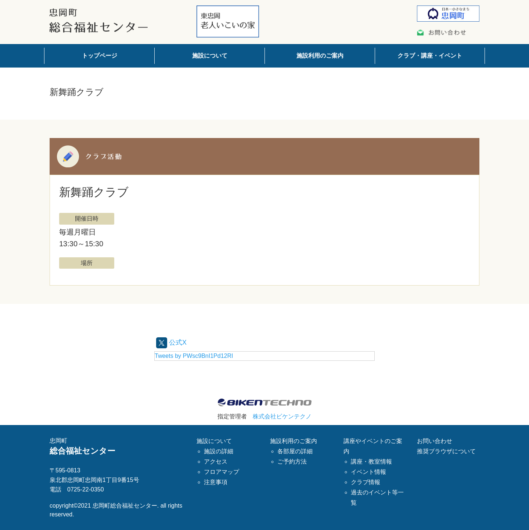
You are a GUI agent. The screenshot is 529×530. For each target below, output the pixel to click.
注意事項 (215, 482)
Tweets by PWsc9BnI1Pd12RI (194, 356)
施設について (209, 55)
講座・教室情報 (371, 461)
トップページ (99, 55)
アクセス (215, 461)
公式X (172, 342)
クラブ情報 (365, 482)
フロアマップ (221, 471)
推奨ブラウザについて (446, 451)
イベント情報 (368, 471)
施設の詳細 (218, 451)
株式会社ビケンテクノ (282, 416)
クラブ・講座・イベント (429, 55)
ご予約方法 (292, 461)
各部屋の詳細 (295, 451)
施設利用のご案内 (319, 55)
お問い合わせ (434, 441)
